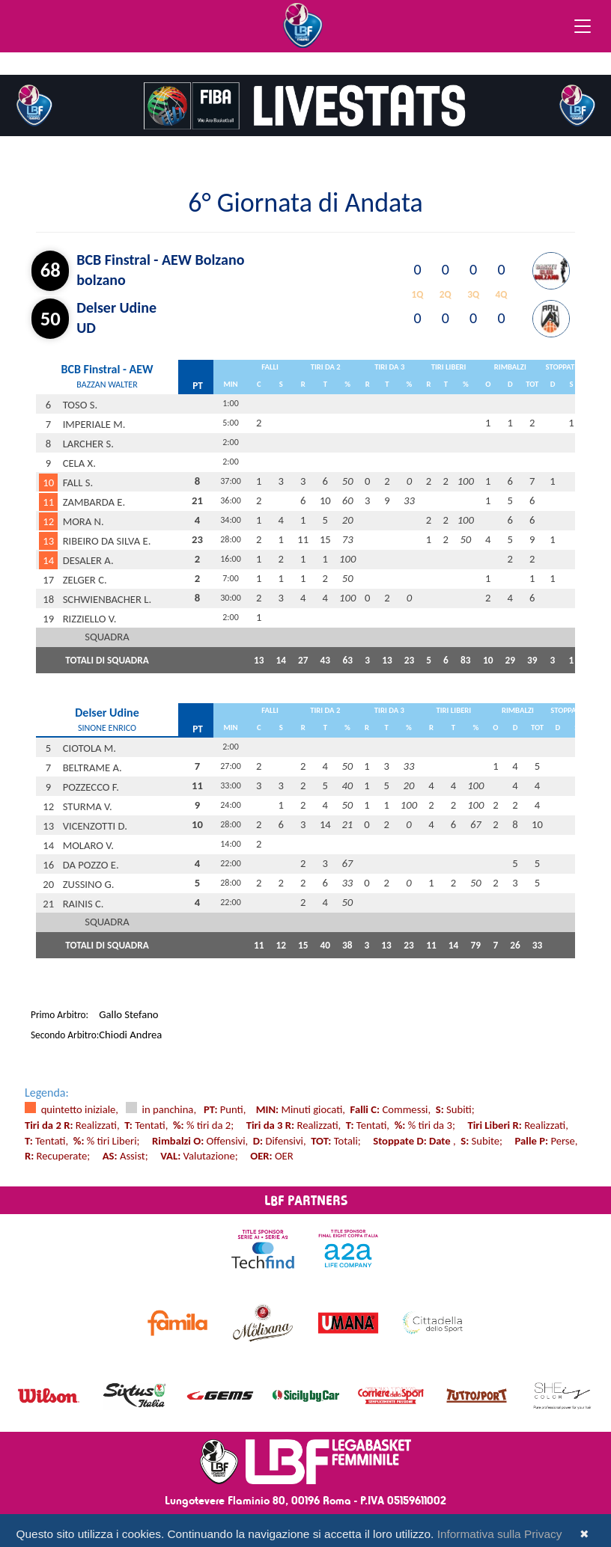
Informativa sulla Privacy (499, 1534)
